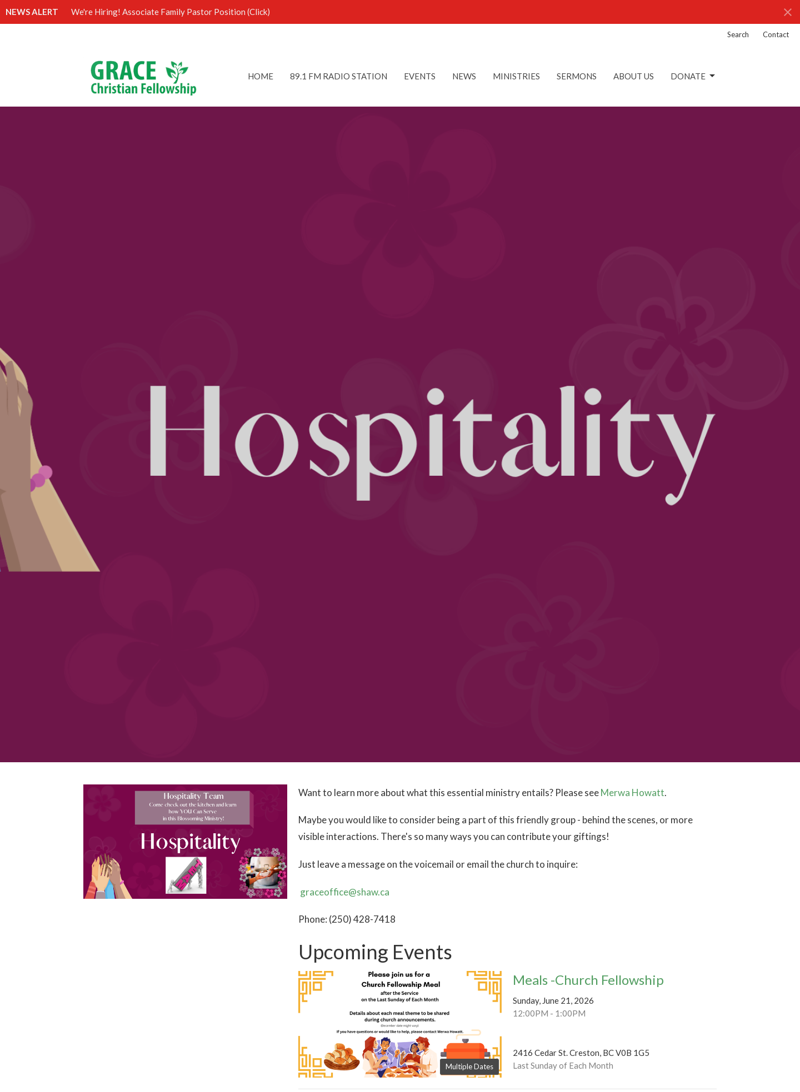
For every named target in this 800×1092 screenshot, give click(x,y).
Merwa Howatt (632, 792)
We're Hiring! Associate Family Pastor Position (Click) (170, 12)
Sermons (577, 76)
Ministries (516, 76)
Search (738, 34)
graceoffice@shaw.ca (344, 892)
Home (260, 76)
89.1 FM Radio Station (338, 76)
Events (420, 76)
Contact (776, 34)
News (464, 76)
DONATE (694, 76)
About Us (633, 76)
